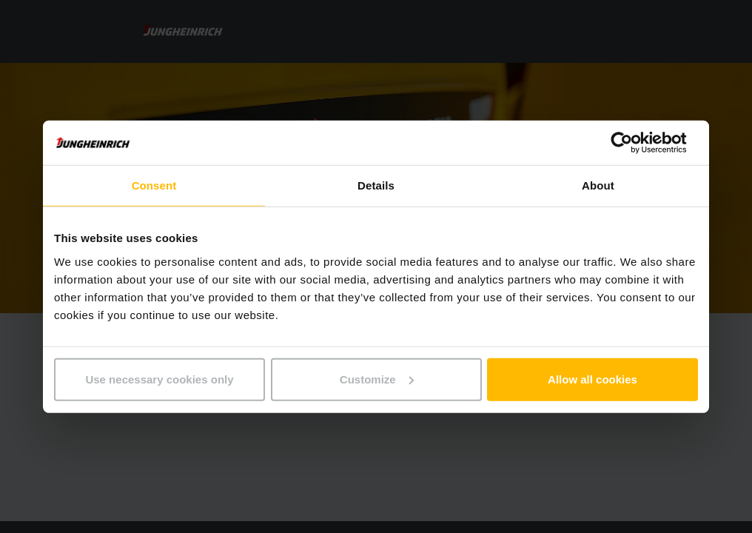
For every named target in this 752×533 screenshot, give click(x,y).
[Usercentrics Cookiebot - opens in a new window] (633, 143)
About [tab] (598, 185)
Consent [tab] (154, 185)
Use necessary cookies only (159, 378)
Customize (377, 378)
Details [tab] (376, 185)
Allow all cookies (592, 378)
